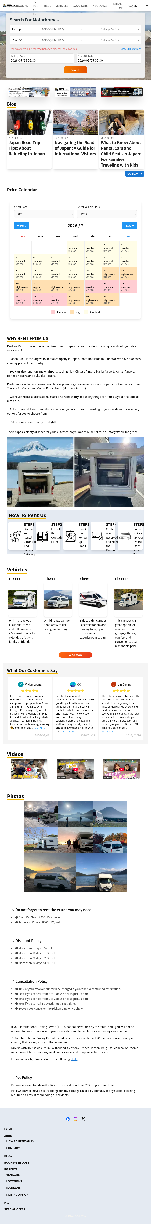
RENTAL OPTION (17, 1194)
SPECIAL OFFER (14, 1209)
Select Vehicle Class (88, 207)
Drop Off (17, 40)
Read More (40, 728)
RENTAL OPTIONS (118, 5)
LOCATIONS (80, 6)
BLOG (48, 6)
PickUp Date (18, 56)
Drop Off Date (86, 56)
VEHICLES (62, 6)
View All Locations (131, 49)
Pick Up (16, 29)
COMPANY (13, 1148)
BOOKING (22, 6)
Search (75, 70)
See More (134, 174)
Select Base (20, 207)
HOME (8, 1129)
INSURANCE (99, 6)
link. (74, 1059)
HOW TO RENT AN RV (20, 1141)
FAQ (130, 6)
